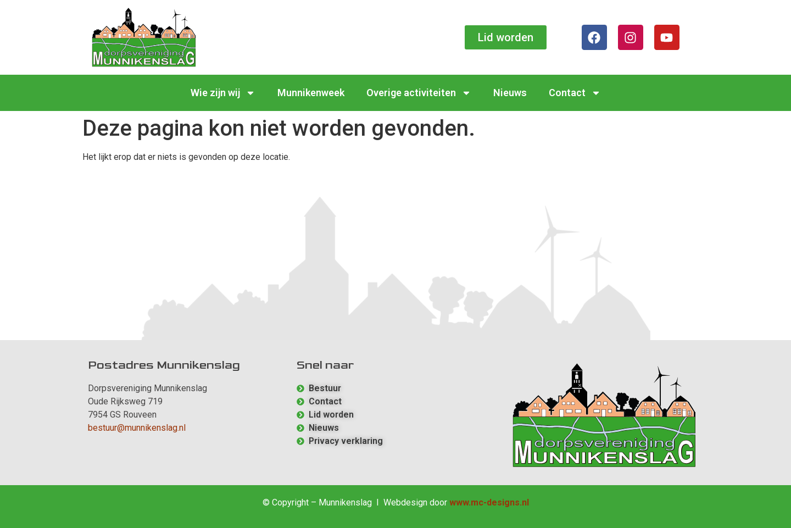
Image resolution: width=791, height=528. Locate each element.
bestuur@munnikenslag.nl (137, 428)
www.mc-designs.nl (489, 502)
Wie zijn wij (223, 92)
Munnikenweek (310, 92)
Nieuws (510, 92)
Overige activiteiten (418, 92)
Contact (575, 92)
